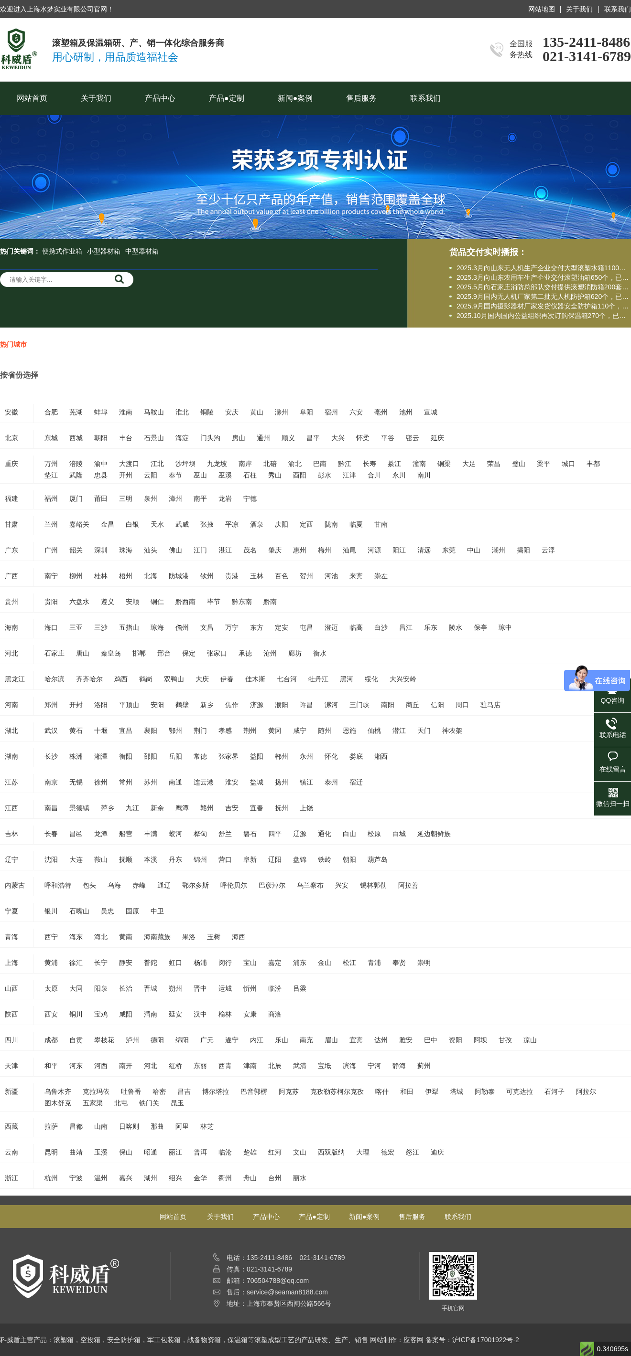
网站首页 (32, 98)
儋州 (182, 627)
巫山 (200, 475)
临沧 (225, 1152)
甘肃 (11, 524)
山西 (11, 988)
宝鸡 (101, 1014)
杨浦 (200, 962)
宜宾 (356, 1040)
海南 (11, 627)
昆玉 (177, 1103)
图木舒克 (57, 1103)
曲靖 (76, 1152)
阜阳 (306, 412)
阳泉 (101, 988)
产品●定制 (226, 98)
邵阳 (150, 756)
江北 (157, 463)
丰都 (593, 463)
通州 (263, 438)
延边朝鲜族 (434, 833)
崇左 (381, 576)
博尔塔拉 (215, 1091)
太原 (51, 988)
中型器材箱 (142, 251)
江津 (349, 475)
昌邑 (76, 833)
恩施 (349, 730)
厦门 (76, 498)
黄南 (125, 937)
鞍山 (101, 859)
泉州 (150, 498)
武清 (299, 1066)
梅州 (324, 550)
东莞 (449, 550)
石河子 (554, 1091)
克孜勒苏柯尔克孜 (337, 1091)
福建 (11, 498)
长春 (51, 833)
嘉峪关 (79, 524)
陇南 (331, 524)
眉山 (331, 1040)
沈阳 (51, 859)
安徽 (11, 412)
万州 (51, 463)
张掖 (207, 524)
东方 (256, 627)
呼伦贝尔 (233, 885)
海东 (76, 937)
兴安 (341, 885)
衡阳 (125, 756)
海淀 (182, 438)
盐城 (256, 782)
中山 (473, 550)
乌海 (114, 885)
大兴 (338, 438)
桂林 (101, 576)
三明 (125, 498)
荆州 (250, 730)
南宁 (51, 576)
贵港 (232, 576)
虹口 (175, 962)
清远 (424, 550)
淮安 (232, 782)
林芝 (207, 1126)
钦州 (207, 576)
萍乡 (107, 808)
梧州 (125, 576)
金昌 (107, 524)
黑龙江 (15, 679)
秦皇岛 (111, 653)
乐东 (430, 627)
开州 (125, 475)
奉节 (175, 475)
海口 (51, 627)
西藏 (11, 1126)
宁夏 (11, 911)
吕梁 (299, 988)
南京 (51, 782)
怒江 (412, 1152)
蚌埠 (101, 412)
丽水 (299, 1178)
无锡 (76, 782)
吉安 (232, 808)
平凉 (232, 524)
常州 (125, 782)
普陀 (150, 962)
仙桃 (374, 730)
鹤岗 (145, 679)
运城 (225, 988)
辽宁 (11, 859)
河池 (331, 576)
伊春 (227, 679)
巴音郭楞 (253, 1091)
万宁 (232, 627)
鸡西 (121, 679)
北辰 (275, 1066)
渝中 (101, 463)
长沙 (51, 756)
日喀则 (129, 1126)
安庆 (232, 412)
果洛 (189, 937)
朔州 (175, 988)
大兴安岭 (403, 679)
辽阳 (275, 859)
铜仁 (157, 601)
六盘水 (79, 601)
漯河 (331, 705)
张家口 (217, 653)
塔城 (456, 1091)
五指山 (129, 627)
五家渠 (93, 1103)
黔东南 (242, 601)
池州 (406, 412)
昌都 (76, 1126)
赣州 (207, 808)
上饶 (306, 808)
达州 (381, 1040)
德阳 (157, 1040)
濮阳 (281, 705)
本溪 (150, 859)
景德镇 (79, 808)
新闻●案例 (295, 98)
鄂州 (175, 730)
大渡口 (129, 463)
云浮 (548, 550)
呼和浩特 (57, 885)
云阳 (150, 475)
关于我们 (579, 9)
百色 (281, 576)
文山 (299, 1152)
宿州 (331, 412)
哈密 (159, 1091)
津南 (250, 1066)
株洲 (76, 756)
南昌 (51, 808)
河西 (101, 1066)
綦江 (394, 463)
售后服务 (361, 98)
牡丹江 (318, 679)
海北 (101, 937)
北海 (150, 576)
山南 (101, 1126)
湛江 (225, 550)
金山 (324, 962)
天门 (424, 730)
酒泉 (256, 524)
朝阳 (101, 438)
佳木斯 (255, 679)
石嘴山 (79, 911)
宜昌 (125, 730)
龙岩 (225, 498)
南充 (306, 1040)
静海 (399, 1066)
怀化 (331, 756)
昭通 (150, 1152)
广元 (207, 1040)
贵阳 (51, 601)
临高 (356, 627)
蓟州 (424, 1066)
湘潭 (101, 756)
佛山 (175, 550)
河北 (11, 653)
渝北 (295, 463)
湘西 (381, 756)
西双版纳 (331, 1152)
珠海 (125, 550)
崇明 (424, 962)
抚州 (281, 808)
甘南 (381, 524)
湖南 (11, 756)
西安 (51, 1014)
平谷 (387, 438)
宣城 (430, 412)
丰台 (125, 438)
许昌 (306, 705)
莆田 (101, 498)
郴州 (281, 756)
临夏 (356, 524)
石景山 (154, 438)
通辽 (164, 885)
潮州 (498, 550)
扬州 (281, 782)
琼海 (157, 627)
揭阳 (523, 550)
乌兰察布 (310, 885)
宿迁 (356, 782)
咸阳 (125, 1014)
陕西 (11, 1014)
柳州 (76, 576)
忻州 (250, 988)
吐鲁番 (131, 1091)
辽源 (299, 833)
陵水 (455, 627)
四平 (275, 833)
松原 (374, 833)
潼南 (419, 463)
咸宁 (299, 730)
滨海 (349, 1066)
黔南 (270, 601)
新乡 (207, 705)
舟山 (250, 1178)
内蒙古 (15, 885)
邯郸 (139, 653)
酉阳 (299, 475)
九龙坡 (217, 463)
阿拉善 (408, 885)
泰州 (331, 782)
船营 (125, 833)
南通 (175, 782)
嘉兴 (125, 1178)
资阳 (455, 1040)
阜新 (250, 859)
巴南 (319, 463)
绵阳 (182, 1040)
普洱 (200, 1152)
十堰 (101, 730)
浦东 (299, 962)
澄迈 (331, 627)
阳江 (399, 550)
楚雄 (250, 1152)
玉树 (213, 937)
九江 (132, 808)
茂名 (250, 550)
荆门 (200, 730)
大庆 (202, 679)
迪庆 (437, 1152)
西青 (225, 1066)
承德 (245, 653)
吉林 (11, 833)
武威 (182, 524)
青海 (11, 937)
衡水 (319, 653)
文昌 (207, 627)
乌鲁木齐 (57, 1091)
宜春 (256, 808)
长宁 (101, 962)
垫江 (51, 475)
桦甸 (200, 833)
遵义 (107, 601)
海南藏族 (157, 937)
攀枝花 (104, 1040)
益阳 (256, 756)
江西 (11, 808)
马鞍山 (154, 412)
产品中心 (160, 98)
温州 (101, 1178)
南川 (424, 475)
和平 (51, 1066)
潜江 (399, 730)
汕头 (150, 550)
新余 (157, 808)
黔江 (344, 463)
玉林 (256, 576)
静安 (125, 962)
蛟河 (175, 833)
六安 (356, 412)
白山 (349, 833)
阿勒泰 (485, 1091)
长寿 (369, 463)
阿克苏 (289, 1091)
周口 (462, 705)
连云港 (204, 782)
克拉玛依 (96, 1091)
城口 (568, 463)
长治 (125, 988)
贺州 (306, 576)
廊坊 (295, 653)
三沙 (101, 627)
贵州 (11, 601)
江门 (200, 550)
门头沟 (210, 438)
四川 (11, 1040)
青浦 (374, 962)
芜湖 (76, 412)
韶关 (76, 550)
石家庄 (54, 653)
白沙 (381, 627)
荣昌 (493, 463)
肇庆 (275, 550)
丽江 (175, 1152)
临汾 (275, 988)
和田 (406, 1091)
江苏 (11, 782)
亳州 (381, 412)
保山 (125, 1152)
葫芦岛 (378, 859)
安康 (250, 1014)
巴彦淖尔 (272, 885)
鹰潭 (182, 808)
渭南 (150, 1014)
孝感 (225, 730)
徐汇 (76, 962)
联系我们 (617, 9)
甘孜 (505, 1040)
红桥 (175, 1066)
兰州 (51, 524)
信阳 (437, 705)
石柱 (250, 475)
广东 (11, 550)
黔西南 (185, 601)
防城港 (179, 576)
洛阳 (101, 705)
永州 (306, 756)
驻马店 (490, 705)
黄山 (256, 412)
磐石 (250, 833)
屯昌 (306, 627)
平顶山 (129, 705)
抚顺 (125, 859)
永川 (399, 475)
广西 (11, 576)
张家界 (228, 756)
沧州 (270, 653)
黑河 (346, 679)
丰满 (150, 833)
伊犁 (431, 1091)
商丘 (412, 705)
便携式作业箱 (62, 251)
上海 (11, 962)
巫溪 (225, 475)
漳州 (175, 498)
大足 (469, 463)
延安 (175, 1014)
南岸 (245, 463)
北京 (11, 438)
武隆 (76, 475)
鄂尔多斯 (195, 885)
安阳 (157, 705)
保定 (189, 653)
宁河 (374, 1066)
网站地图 (541, 9)
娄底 (356, 756)
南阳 (387, 705)
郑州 (51, 705)
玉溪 (101, 1152)
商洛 (275, 1014)
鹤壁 (182, 705)
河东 (76, 1066)
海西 (238, 937)
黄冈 (275, 730)
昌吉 (184, 1091)
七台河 (287, 679)
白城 (399, 833)
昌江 (406, 627)
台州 (275, 1178)
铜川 (76, 1014)
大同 (76, 988)
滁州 (281, 412)
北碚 (270, 463)
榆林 (225, 1014)
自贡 (76, 1040)
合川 (374, 475)
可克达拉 (519, 1091)
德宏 (387, 1152)
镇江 (306, 782)
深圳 (101, 550)
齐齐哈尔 (89, 679)
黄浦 (51, 962)
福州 (51, 498)
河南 (11, 705)
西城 (76, 438)
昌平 (313, 438)
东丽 (200, 1066)
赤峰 (139, 885)
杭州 (51, 1178)
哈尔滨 (54, 679)
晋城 (150, 988)
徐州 (101, 782)
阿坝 (480, 1040)
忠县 (101, 475)
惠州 (299, 550)
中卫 (157, 911)
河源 (374, 550)
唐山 (82, 653)
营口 (225, 859)
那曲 (157, 1126)
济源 (256, 705)
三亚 (76, 627)
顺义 (288, 438)
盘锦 (299, 859)
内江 (256, 1040)
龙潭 (101, 833)
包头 (89, 885)
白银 (132, 524)
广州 (51, 550)
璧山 (518, 463)
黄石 (76, 730)
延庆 (437, 438)
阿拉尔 (586, 1091)
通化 (324, 833)
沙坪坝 (185, 463)
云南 (11, 1152)
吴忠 (107, 911)
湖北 (11, 730)
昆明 (51, 1152)
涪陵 (76, 463)
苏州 (150, 782)
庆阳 (281, 524)
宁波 (76, 1178)
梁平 (543, 463)
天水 (157, 524)
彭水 (324, 475)
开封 (76, 705)
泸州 (132, 1040)
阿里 (182, 1126)
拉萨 (51, 1126)
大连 (76, 859)
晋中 (200, 988)
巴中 (430, 1040)
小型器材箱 (103, 251)
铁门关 (149, 1103)
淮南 (125, 412)
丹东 (175, 859)
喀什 (382, 1091)
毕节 (213, 601)
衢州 (225, 1178)
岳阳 (175, 756)
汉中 (200, 1014)
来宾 (356, 576)
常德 (200, 756)
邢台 (164, 653)
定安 (281, 627)
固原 (132, 911)
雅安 (406, 1040)
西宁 (51, 937)
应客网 (413, 1340)
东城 (51, 438)
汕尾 (349, 550)
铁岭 (324, 859)
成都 (51, 1040)
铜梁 (444, 463)
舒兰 (225, 833)
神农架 (452, 730)
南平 (200, 498)
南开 (125, 1066)
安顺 (132, 601)
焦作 (232, 705)
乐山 (281, 1040)
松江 (349, 962)
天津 (11, 1066)
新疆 (11, 1091)
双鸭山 (174, 679)
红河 (275, 1152)
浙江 (11, 1178)
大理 (363, 1152)
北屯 (121, 1103)
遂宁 (232, 1040)
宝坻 (324, 1066)
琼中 (505, 627)
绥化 (371, 679)
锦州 (200, 859)
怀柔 (363, 438)
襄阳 (150, 730)
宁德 (250, 498)
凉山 (530, 1040)
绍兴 (175, 1178)
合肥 (51, 412)
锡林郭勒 (373, 885)
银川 (51, 911)
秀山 (275, 475)
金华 (200, 1178)
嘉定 (275, 962)
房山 (238, 438)
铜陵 (207, 412)
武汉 (51, 730)
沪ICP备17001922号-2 (485, 1340)
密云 (412, 438)
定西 (306, 524)
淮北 (182, 412)
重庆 (11, 463)
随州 (324, 730)
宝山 (250, 962)
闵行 (225, 962)
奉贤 (399, 962)
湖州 (150, 1178)
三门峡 (359, 705)
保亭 (480, 627)
